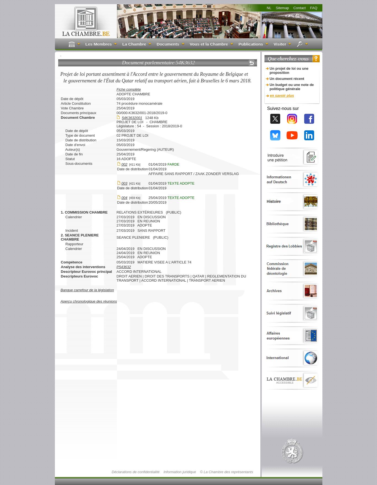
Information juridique (180, 472)
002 (124, 164)
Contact (299, 8)
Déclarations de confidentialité (135, 472)
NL (269, 8)
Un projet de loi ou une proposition (289, 70)
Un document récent (287, 79)
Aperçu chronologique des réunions (89, 301)
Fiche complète (129, 89)
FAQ (313, 8)
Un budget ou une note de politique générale (292, 87)
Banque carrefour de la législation (87, 290)
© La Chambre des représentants (226, 472)
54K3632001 (132, 118)
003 (124, 183)
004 (124, 198)
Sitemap (282, 8)
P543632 (124, 267)
